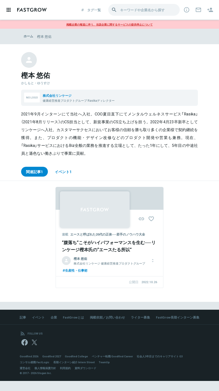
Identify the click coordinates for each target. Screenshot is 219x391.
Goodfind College (81, 366)
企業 (55, 318)
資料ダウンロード (90, 378)
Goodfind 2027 (54, 366)
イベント (39, 318)
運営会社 (25, 378)
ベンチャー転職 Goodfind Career (120, 366)
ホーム (29, 36)
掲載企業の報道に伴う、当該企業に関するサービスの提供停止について (109, 24)
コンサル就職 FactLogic (90, 372)
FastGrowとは (76, 318)
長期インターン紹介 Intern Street (133, 372)
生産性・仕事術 (75, 270)
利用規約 (69, 378)
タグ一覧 (91, 9)
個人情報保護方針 (47, 378)
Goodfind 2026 (30, 366)
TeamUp (165, 372)
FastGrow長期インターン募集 (49, 324)
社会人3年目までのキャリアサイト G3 (45, 372)
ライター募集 (147, 318)
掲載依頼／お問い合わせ (112, 318)
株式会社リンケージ (58, 95)
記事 (23, 318)
